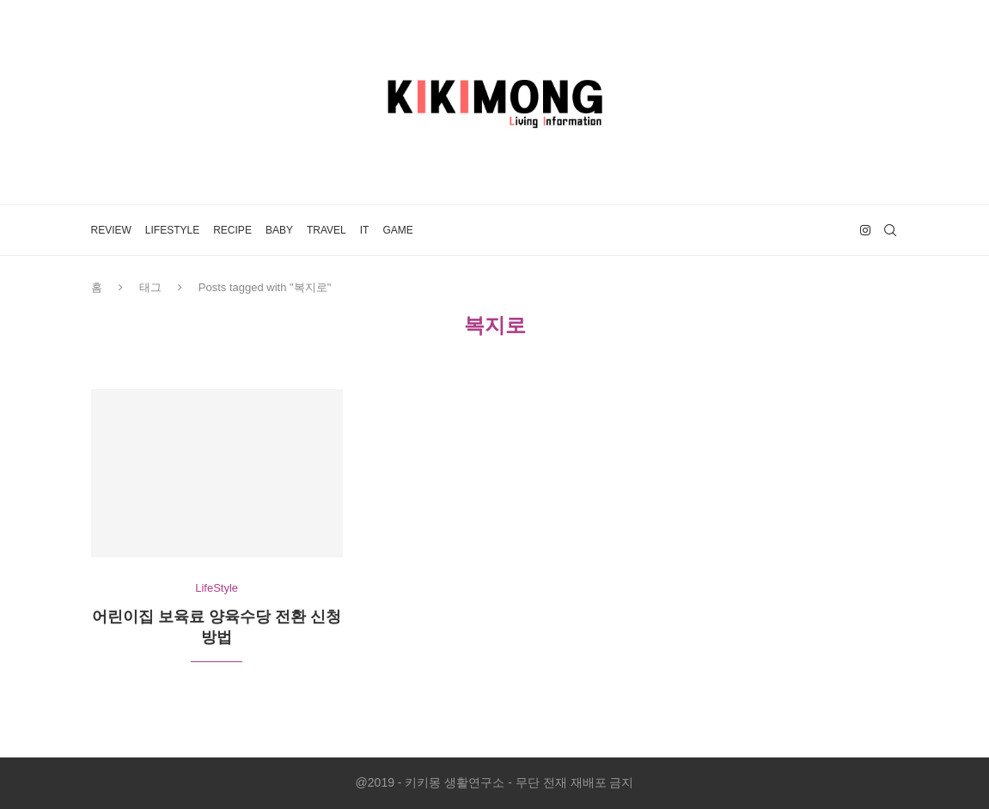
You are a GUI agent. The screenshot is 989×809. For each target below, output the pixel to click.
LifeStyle (172, 230)
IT (364, 230)
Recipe (232, 230)
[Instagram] (865, 230)
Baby (279, 230)
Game (397, 230)
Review (111, 230)
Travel (326, 230)
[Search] (890, 230)
